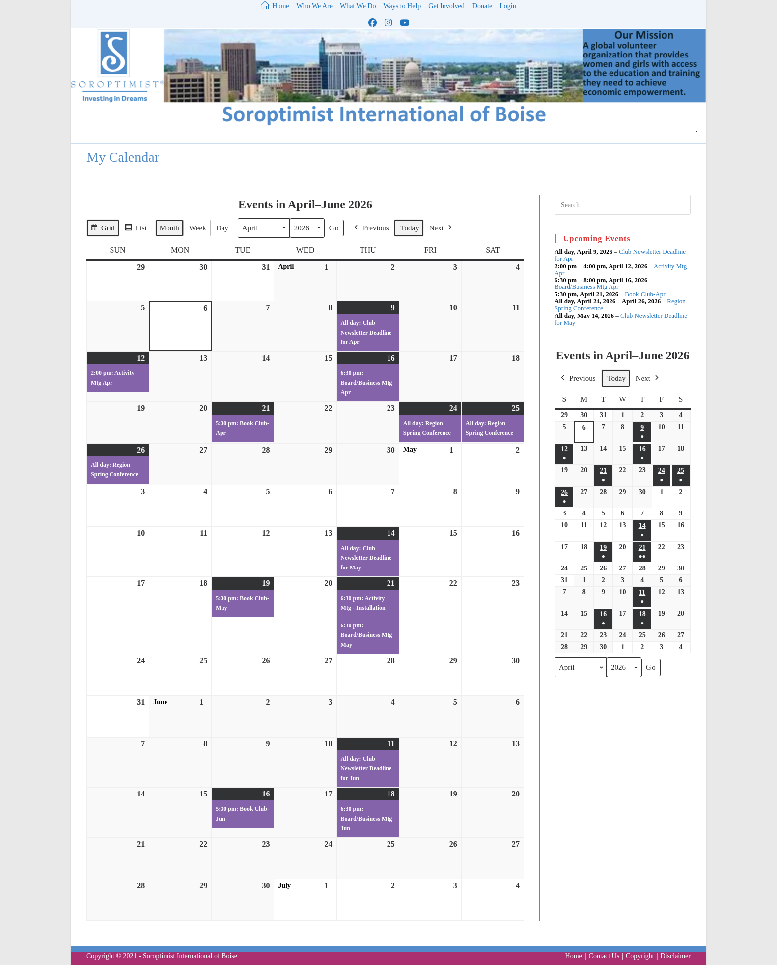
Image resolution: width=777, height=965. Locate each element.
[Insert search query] (623, 205)
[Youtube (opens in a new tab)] (404, 22)
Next (441, 228)
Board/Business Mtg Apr (586, 286)
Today (409, 228)
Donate (482, 6)
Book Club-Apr (645, 293)
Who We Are (315, 6)
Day (222, 228)
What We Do (358, 6)
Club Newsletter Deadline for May (621, 318)
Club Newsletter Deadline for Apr (620, 255)
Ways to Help (402, 6)
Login (508, 6)
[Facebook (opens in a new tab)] (372, 22)
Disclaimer (676, 956)
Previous (370, 228)
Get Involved (446, 6)
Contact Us (604, 956)
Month (169, 228)
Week (197, 228)
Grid (102, 229)
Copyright (640, 956)
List (135, 229)
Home (573, 956)
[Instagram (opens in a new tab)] (388, 22)
